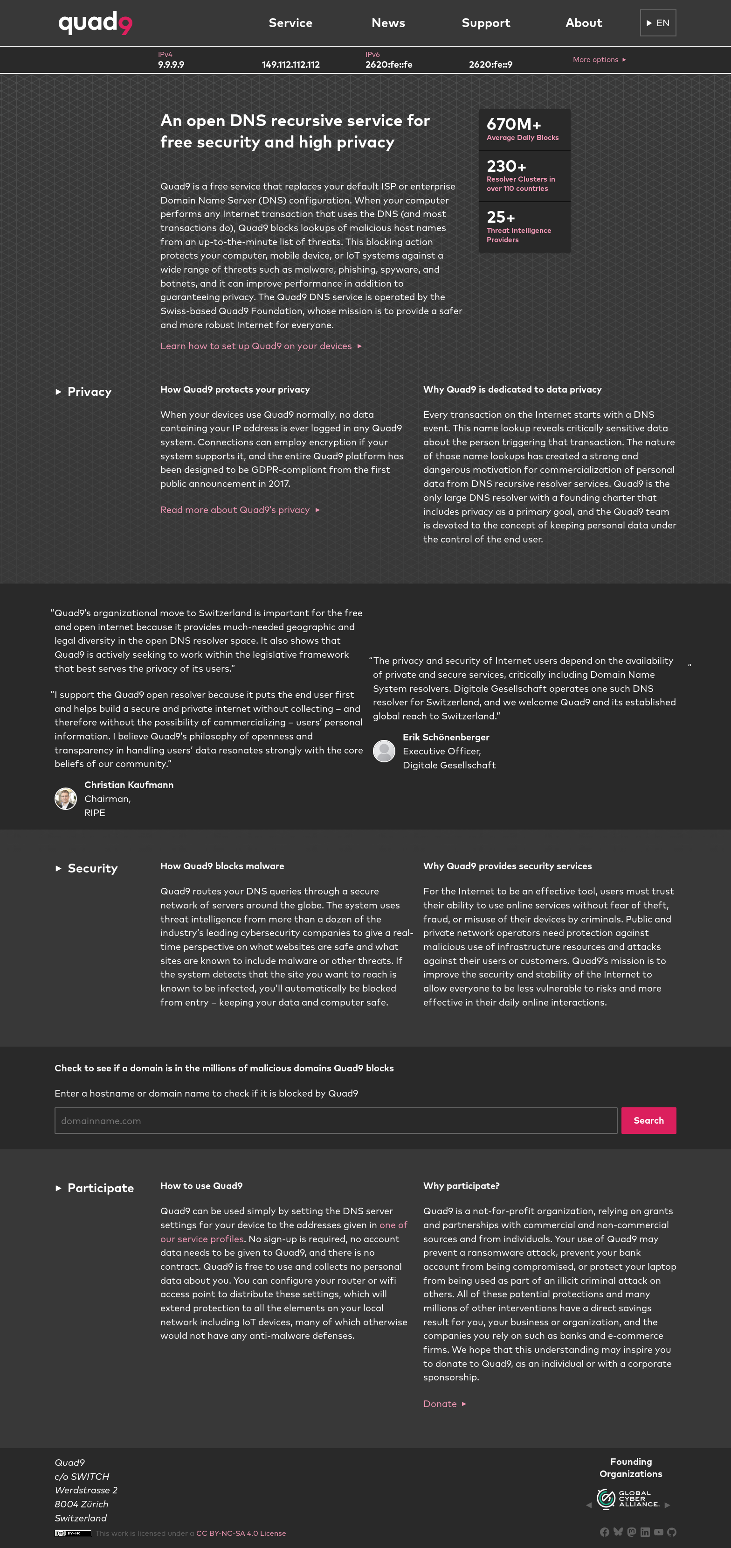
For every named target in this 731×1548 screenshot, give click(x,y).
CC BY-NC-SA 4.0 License (241, 1533)
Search (649, 1120)
